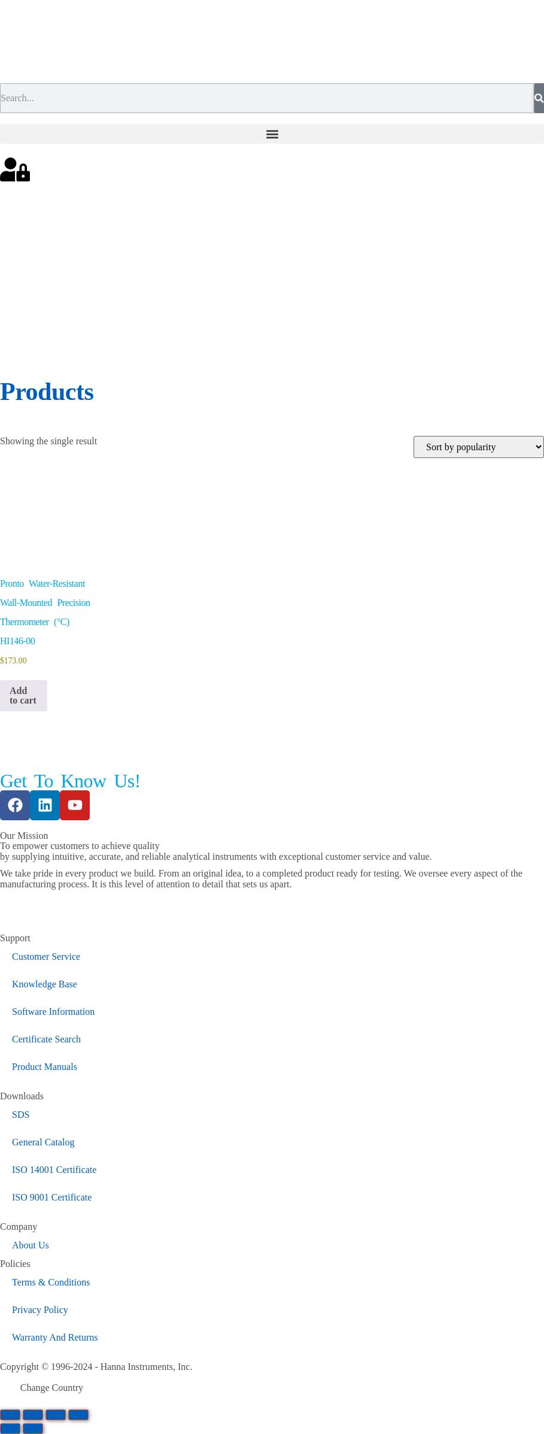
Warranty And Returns (55, 1337)
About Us (30, 1245)
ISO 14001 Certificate (54, 1170)
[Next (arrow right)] (33, 1428)
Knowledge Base (44, 984)
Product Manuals (44, 1067)
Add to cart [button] (23, 695)
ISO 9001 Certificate (52, 1197)
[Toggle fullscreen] (33, 1414)
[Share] (55, 1414)
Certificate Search (46, 1039)
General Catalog (43, 1142)
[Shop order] (479, 447)
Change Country (51, 1388)
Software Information (53, 1011)
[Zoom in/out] (10, 1414)
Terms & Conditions (51, 1282)
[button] (272, 134)
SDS (20, 1114)
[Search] (539, 98)
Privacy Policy (40, 1310)
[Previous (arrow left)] (10, 1428)
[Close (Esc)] (78, 1414)
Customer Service (46, 956)
